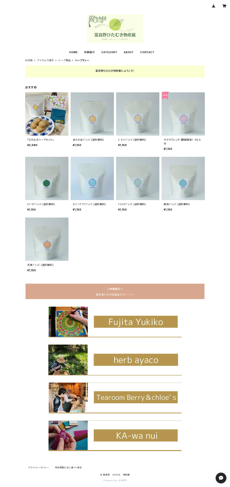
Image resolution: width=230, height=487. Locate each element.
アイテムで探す (45, 60)
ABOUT (129, 52)
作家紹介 (89, 52)
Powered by (115, 480)
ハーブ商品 (64, 60)
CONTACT (147, 52)
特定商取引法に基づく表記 (68, 467)
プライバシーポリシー (38, 467)
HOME (73, 52)
